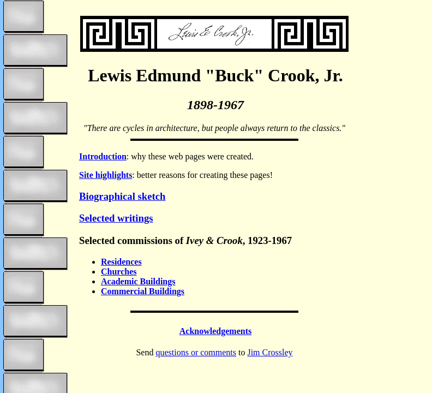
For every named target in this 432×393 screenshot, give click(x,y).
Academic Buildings (138, 281)
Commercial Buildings (142, 291)
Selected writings (116, 218)
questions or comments (195, 352)
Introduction (103, 156)
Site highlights (105, 175)
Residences (121, 261)
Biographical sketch (122, 196)
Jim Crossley (269, 352)
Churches (119, 271)
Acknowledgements (215, 331)
